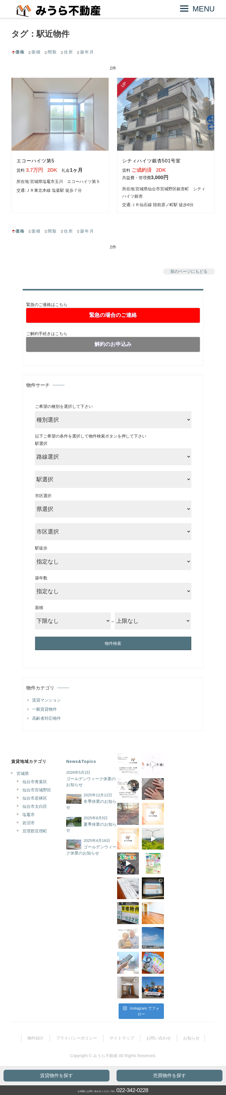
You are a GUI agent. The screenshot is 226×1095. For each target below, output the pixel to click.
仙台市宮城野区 (36, 790)
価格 (18, 52)
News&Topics (81, 761)
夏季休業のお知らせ (91, 827)
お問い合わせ (158, 1038)
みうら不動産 (105, 1055)
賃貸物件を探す (56, 1075)
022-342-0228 (132, 1090)
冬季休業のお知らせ (91, 804)
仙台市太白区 (34, 806)
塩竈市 (28, 814)
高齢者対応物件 (46, 718)
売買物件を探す (169, 1075)
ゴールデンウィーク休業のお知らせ (91, 782)
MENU (203, 9)
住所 (66, 52)
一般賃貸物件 (44, 709)
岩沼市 (28, 822)
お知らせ (191, 1038)
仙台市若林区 (34, 798)
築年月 (85, 52)
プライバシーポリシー (76, 1038)
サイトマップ (121, 1038)
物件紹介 (35, 1038)
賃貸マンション (46, 700)
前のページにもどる (188, 271)
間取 (50, 52)
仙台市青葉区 (34, 781)
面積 (34, 52)
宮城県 (22, 773)
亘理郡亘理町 (34, 831)
